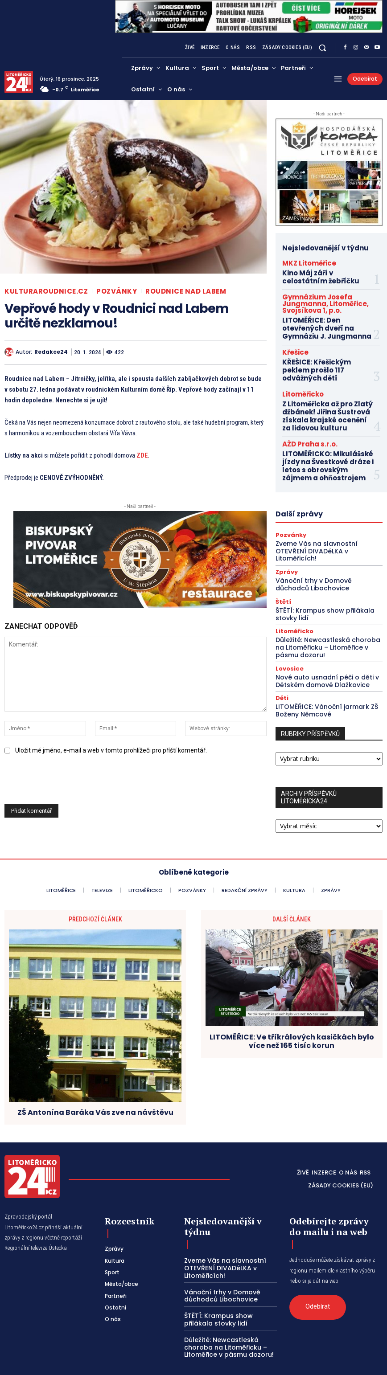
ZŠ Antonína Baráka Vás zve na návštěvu (95, 1093)
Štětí (282, 539)
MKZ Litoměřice (301, 262)
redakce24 (51, 352)
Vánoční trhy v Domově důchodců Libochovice (325, 523)
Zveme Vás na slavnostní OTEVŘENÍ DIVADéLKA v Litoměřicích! (327, 495)
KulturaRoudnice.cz (46, 291)
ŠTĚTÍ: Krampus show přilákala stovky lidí (320, 551)
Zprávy (285, 511)
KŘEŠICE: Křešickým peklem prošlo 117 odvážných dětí (323, 341)
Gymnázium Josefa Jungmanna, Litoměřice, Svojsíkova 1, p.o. (323, 293)
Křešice (291, 330)
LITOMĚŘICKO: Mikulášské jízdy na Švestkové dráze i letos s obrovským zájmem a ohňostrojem (328, 418)
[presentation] (68, 782)
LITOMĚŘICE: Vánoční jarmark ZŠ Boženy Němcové (323, 641)
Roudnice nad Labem (185, 291)
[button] (322, 47)
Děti (281, 629)
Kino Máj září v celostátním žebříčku (323, 273)
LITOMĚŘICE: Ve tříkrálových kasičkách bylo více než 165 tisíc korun (292, 1021)
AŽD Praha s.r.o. (301, 400)
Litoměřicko (297, 359)
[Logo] (18, 82)
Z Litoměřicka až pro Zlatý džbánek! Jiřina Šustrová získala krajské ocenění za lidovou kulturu (322, 377)
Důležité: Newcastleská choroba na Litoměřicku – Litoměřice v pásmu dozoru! (327, 582)
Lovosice (288, 601)
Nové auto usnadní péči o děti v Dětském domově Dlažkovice (322, 613)
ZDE (142, 455)
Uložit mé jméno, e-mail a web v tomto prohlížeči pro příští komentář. (111, 750)
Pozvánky (116, 291)
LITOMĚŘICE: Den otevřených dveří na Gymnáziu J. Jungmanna (324, 309)
